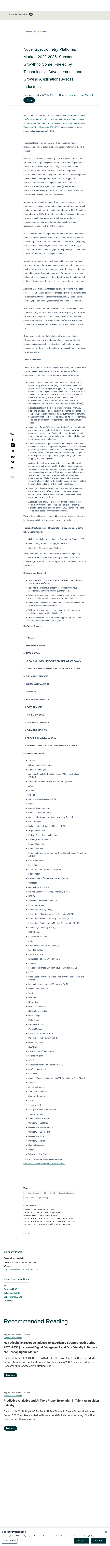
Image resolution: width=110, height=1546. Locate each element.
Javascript (8, 1301)
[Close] (106, 1533)
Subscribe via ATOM (13, 1297)
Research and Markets (81, 95)
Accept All (81, 1542)
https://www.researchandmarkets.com (21, 1269)
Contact (26, 1233)
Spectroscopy (43, 1198)
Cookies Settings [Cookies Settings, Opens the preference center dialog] (9, 1542)
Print (6, 1285)
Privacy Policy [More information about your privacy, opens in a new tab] (88, 1537)
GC (45, 1193)
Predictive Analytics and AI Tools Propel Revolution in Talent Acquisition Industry (51, 1403)
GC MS (52, 1193)
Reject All (98, 1542)
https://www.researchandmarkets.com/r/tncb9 (44, 1164)
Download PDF (10, 1289)
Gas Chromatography (32, 1193)
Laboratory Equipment (67, 1193)
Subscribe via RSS (12, 1293)
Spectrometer (29, 1198)
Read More (10, 1375)
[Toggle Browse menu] (100, 14)
